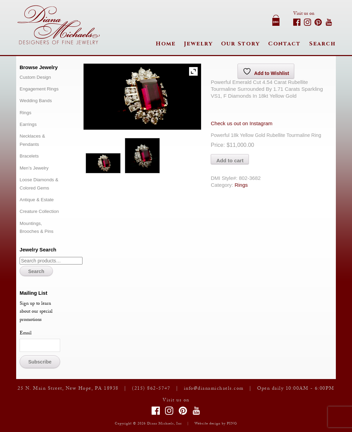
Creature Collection (39, 211)
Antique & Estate (37, 199)
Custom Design (35, 77)
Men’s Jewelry (34, 168)
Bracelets (29, 156)
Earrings (28, 124)
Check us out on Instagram (241, 123)
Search (322, 43)
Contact (284, 43)
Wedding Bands (36, 100)
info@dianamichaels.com (214, 389)
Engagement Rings (39, 88)
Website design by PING (216, 424)
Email (26, 334)
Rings (241, 185)
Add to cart (229, 160)
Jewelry (198, 43)
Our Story (240, 43)
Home (166, 43)
